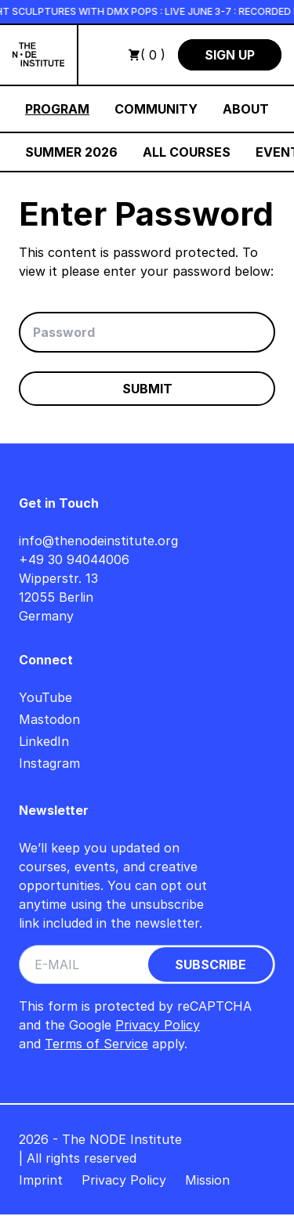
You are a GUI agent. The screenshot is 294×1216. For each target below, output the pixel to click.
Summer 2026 (71, 152)
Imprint (41, 1180)
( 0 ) (146, 55)
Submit (147, 388)
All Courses (186, 152)
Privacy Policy (157, 1025)
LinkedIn (44, 741)
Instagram (49, 763)
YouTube (45, 697)
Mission (207, 1180)
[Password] (147, 332)
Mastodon (49, 719)
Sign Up (230, 55)
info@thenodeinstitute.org (98, 540)
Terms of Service (96, 1043)
